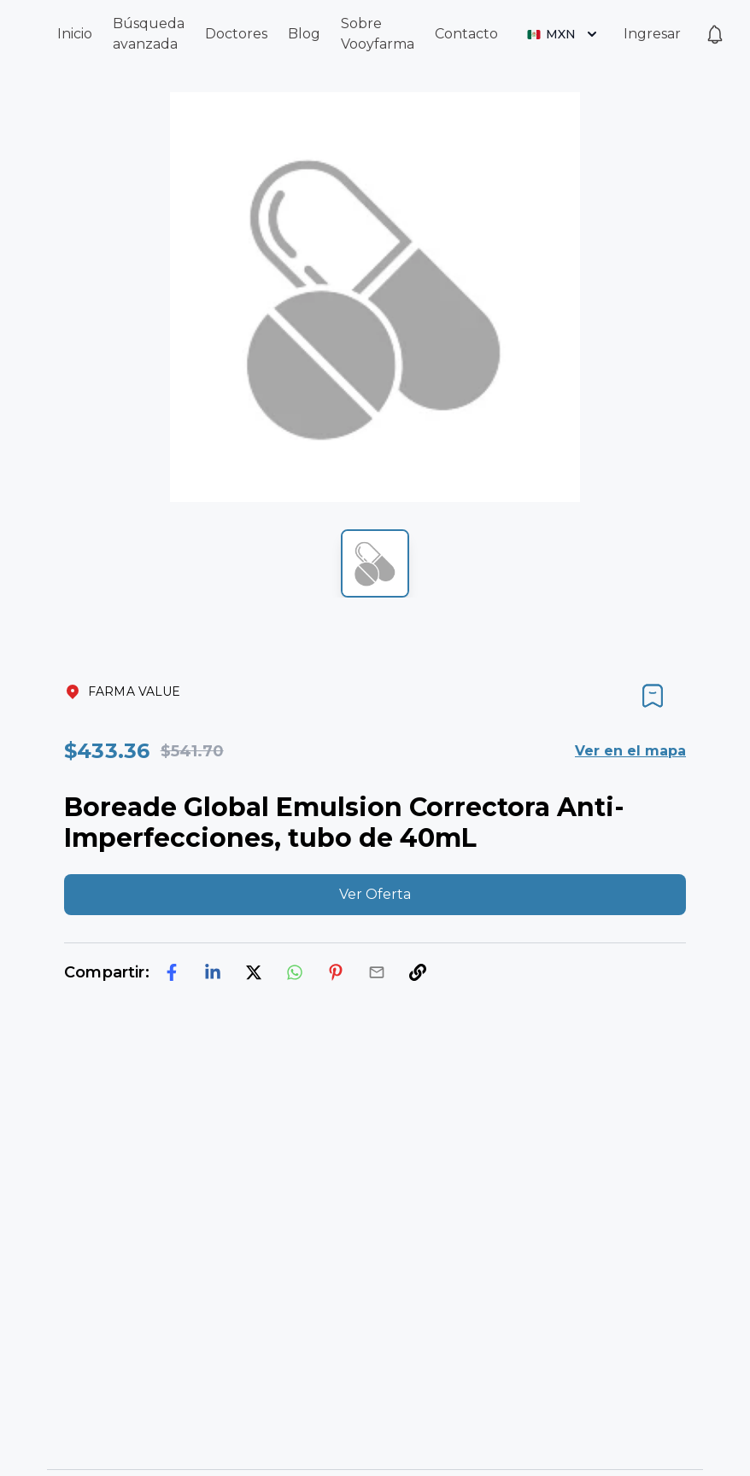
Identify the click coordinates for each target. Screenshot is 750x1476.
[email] (376, 972)
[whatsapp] (294, 972)
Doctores (236, 34)
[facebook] (171, 972)
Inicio (74, 34)
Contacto (466, 34)
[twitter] (253, 972)
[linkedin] (212, 972)
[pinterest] (335, 972)
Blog (304, 34)
